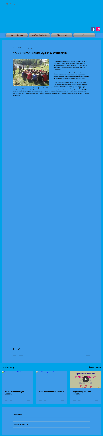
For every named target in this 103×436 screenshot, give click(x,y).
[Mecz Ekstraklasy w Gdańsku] (51, 379)
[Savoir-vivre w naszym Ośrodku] (17, 379)
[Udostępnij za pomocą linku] (19, 349)
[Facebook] (93, 29)
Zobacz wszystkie (95, 367)
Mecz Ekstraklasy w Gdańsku (51, 392)
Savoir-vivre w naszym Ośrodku (14, 393)
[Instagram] (98, 29)
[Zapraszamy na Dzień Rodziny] (85, 379)
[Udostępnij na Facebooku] (14, 349)
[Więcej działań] (89, 48)
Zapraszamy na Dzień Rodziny (82, 393)
